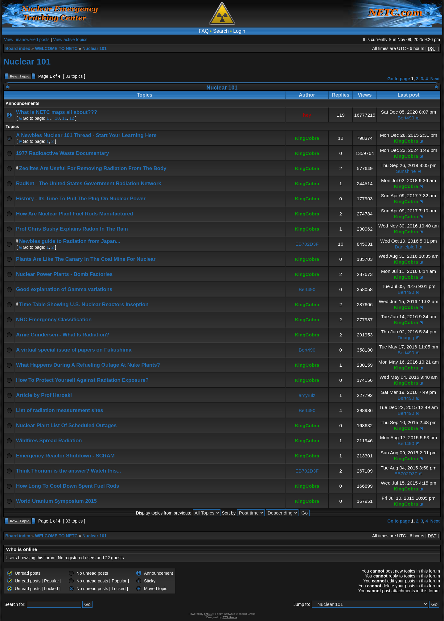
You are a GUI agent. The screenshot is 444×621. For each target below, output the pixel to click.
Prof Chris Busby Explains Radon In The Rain (72, 229)
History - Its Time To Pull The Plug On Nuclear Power (81, 199)
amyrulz (307, 395)
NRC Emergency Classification (54, 320)
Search (221, 31)
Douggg (405, 337)
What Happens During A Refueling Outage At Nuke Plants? (88, 365)
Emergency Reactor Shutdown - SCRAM (65, 456)
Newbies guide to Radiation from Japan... (69, 241)
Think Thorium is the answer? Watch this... (68, 471)
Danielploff (406, 246)
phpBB (208, 613)
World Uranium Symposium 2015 (56, 501)
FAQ (204, 31)
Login (239, 31)
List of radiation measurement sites (59, 410)
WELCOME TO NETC (56, 48)
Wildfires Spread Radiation (49, 441)
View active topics (70, 39)
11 (64, 118)
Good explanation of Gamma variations (64, 289)
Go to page (398, 78)
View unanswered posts (27, 39)
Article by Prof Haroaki (44, 395)
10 (57, 118)
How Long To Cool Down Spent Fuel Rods (67, 486)
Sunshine (406, 171)
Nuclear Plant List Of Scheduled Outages (66, 425)
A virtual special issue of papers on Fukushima (73, 350)
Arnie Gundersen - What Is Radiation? (62, 335)
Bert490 (405, 117)
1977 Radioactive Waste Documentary (62, 153)
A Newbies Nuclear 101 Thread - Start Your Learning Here (86, 135)
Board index (17, 48)
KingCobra (307, 138)
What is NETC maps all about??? (56, 112)
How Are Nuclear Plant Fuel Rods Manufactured (74, 214)
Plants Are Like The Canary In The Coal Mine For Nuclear (86, 259)
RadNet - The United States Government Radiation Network (88, 183)
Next (435, 78)
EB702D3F (307, 244)
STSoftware (230, 617)
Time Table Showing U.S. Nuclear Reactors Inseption (84, 304)
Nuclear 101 (94, 48)
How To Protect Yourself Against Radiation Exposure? (82, 380)
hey (307, 115)
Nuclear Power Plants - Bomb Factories (64, 274)
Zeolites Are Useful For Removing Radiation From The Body (92, 168)
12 (71, 118)
